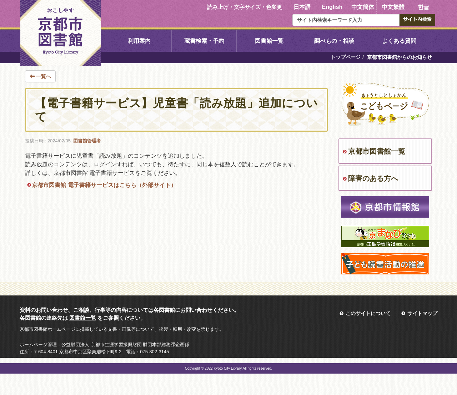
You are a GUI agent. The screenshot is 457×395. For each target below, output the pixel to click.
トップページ (346, 57)
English (332, 7)
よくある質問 (399, 41)
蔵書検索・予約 (204, 41)
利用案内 (139, 41)
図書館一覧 (269, 41)
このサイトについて (368, 313)
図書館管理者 (87, 140)
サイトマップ (422, 313)
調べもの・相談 (334, 41)
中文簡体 (362, 7)
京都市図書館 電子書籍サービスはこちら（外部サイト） (104, 185)
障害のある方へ (373, 178)
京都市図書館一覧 (376, 151)
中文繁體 (393, 7)
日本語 (302, 7)
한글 (423, 7)
